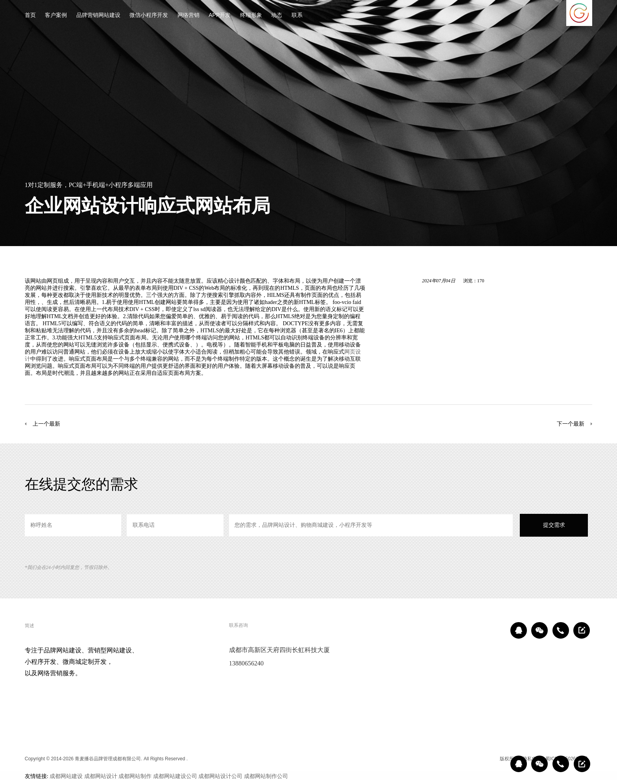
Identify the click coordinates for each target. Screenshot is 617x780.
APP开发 (220, 15)
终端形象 (251, 15)
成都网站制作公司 (266, 776)
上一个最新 (46, 424)
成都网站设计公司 (220, 776)
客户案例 (56, 15)
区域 (490, 758)
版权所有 (509, 758)
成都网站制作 (134, 776)
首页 (30, 15)
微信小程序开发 (148, 15)
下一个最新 (570, 424)
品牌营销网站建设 (98, 15)
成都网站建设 (66, 776)
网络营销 (188, 15)
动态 (276, 15)
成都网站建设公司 (175, 776)
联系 (297, 15)
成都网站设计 (100, 776)
